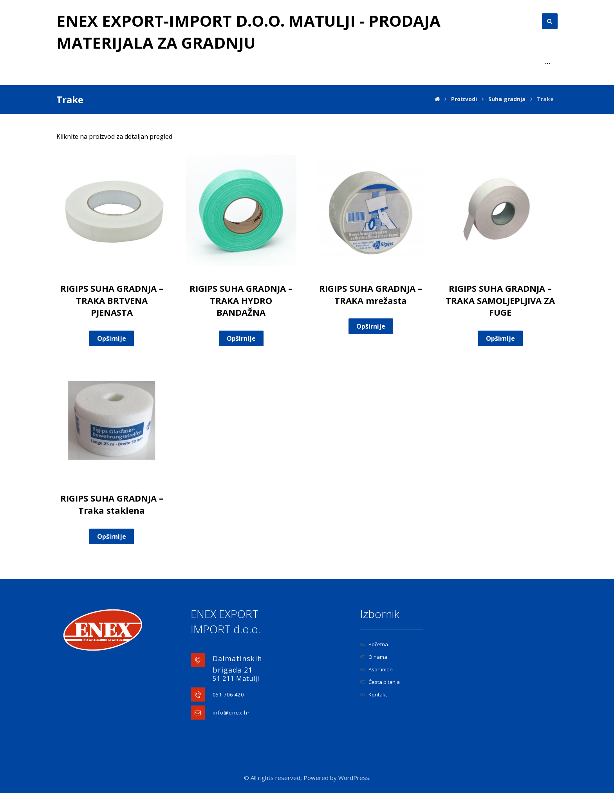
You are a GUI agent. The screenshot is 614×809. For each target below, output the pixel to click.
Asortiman (376, 685)
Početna (374, 660)
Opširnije (111, 354)
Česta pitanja (380, 697)
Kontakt (373, 710)
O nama (373, 672)
